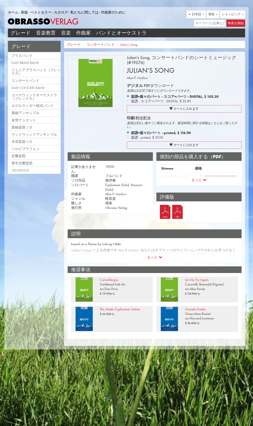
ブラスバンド (22, 55)
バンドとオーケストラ (121, 33)
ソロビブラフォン (25, 149)
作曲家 (83, 33)
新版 (24, 12)
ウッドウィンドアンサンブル (34, 134)
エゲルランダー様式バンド (32, 106)
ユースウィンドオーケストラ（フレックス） (34, 97)
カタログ (61, 12)
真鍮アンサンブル (25, 113)
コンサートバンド (25, 81)
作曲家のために (113, 12)
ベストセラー (40, 12)
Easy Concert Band (28, 88)
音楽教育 (46, 33)
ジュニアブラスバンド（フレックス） (36, 72)
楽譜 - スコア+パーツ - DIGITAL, (161, 101)
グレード (21, 33)
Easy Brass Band (25, 63)
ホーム (13, 12)
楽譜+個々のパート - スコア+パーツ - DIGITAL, (175, 96)
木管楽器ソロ (22, 141)
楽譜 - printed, (147, 137)
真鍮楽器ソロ (22, 127)
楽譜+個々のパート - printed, (161, 133)
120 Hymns (20, 170)
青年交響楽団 (22, 163)
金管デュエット (23, 120)
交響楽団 (18, 156)
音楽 (66, 33)
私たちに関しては (84, 12)
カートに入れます (184, 109)
